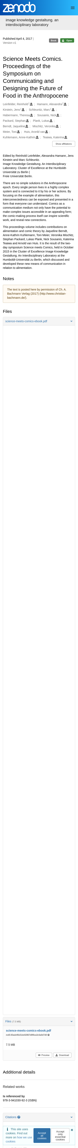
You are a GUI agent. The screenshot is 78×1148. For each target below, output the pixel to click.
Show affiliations (64, 144)
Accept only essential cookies (60, 1135)
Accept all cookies (41, 1135)
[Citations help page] (19, 1117)
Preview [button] (43, 1055)
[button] (39, 321)
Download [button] (62, 1055)
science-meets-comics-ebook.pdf (28, 1030)
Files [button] (39, 1021)
